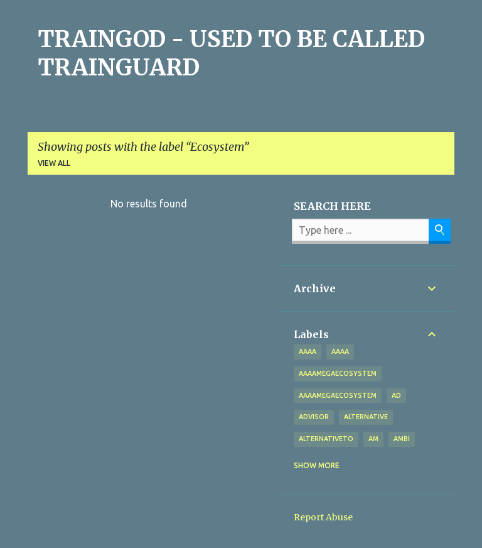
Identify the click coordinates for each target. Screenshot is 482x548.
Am (373, 438)
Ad (396, 395)
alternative (366, 416)
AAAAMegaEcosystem (338, 395)
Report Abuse (323, 517)
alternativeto (326, 438)
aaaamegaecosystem (338, 373)
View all (54, 163)
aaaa (307, 351)
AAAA (340, 351)
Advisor (314, 416)
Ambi (402, 438)
